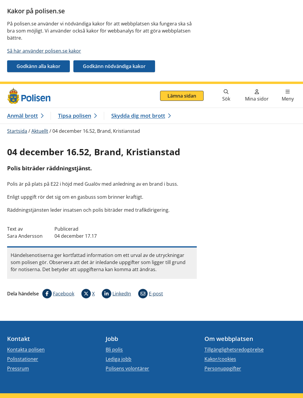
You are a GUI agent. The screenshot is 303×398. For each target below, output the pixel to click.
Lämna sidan (181, 96)
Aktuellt (39, 131)
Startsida (17, 131)
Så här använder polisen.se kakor (44, 51)
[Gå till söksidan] (226, 96)
